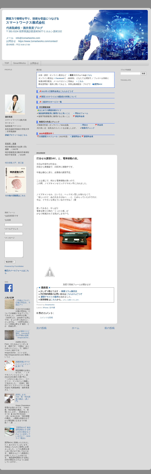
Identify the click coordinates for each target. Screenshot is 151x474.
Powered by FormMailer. (14, 266)
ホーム (75, 328)
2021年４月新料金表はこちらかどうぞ (57, 91)
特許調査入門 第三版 (14, 163)
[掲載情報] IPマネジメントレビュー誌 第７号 (22, 364)
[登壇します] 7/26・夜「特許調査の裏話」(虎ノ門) (22, 398)
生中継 (52, 308)
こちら (89, 75)
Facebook (60, 78)
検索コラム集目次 (69, 291)
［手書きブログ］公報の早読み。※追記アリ (22, 302)
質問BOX (98, 84)
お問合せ (34, 63)
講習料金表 (88, 137)
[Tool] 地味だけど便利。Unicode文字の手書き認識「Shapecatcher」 (22, 334)
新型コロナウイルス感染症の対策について (59, 97)
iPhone (45, 308)
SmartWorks (19, 63)
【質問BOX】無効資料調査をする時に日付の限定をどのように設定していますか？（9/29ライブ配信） (22, 433)
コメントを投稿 (46, 318)
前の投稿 (110, 328)
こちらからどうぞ (74, 294)
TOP (7, 63)
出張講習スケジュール (48, 137)
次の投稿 (41, 328)
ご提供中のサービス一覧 (51, 102)
